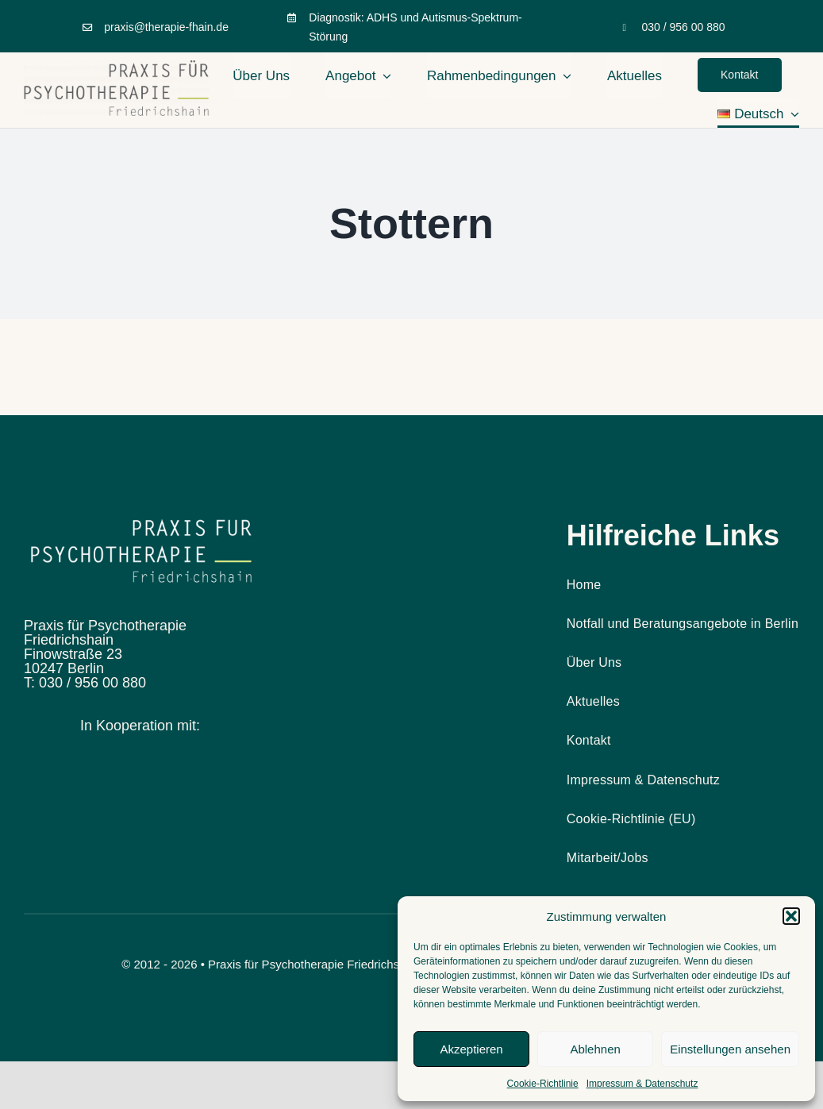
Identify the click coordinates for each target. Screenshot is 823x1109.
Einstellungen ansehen (730, 1049)
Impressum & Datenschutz (642, 1083)
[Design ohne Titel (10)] (140, 525)
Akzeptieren (471, 1049)
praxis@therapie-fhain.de (166, 27)
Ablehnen (595, 1049)
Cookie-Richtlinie (543, 1083)
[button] (791, 916)
